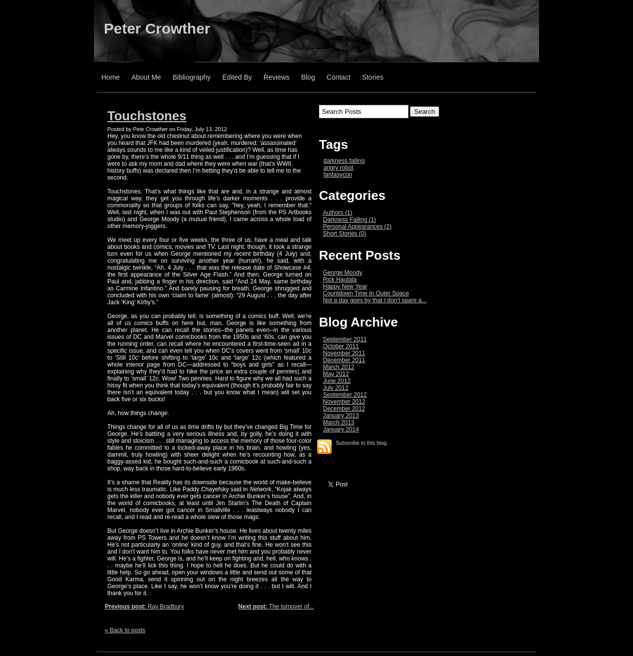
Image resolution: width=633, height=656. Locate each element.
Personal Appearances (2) (357, 226)
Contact (338, 77)
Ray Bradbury (144, 606)
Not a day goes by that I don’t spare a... (374, 300)
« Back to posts (125, 630)
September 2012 (345, 394)
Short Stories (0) (344, 233)
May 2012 (336, 374)
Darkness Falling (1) (349, 219)
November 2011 (344, 353)
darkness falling (343, 160)
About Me (146, 77)
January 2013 (341, 415)
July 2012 (335, 387)
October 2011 (341, 346)
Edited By (237, 77)
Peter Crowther (157, 28)
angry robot (338, 167)
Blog (308, 77)
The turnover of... (276, 606)
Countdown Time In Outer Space (366, 293)
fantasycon (337, 174)
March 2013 (338, 422)
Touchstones (146, 115)
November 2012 (344, 401)
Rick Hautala (340, 279)
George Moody (342, 272)
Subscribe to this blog (361, 443)
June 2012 (337, 380)
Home (110, 77)
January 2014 (341, 429)
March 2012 (338, 367)
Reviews (277, 77)
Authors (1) (337, 212)
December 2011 (344, 360)
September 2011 (345, 339)
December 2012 (344, 408)
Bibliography (192, 77)
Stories (373, 77)
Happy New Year (345, 286)
